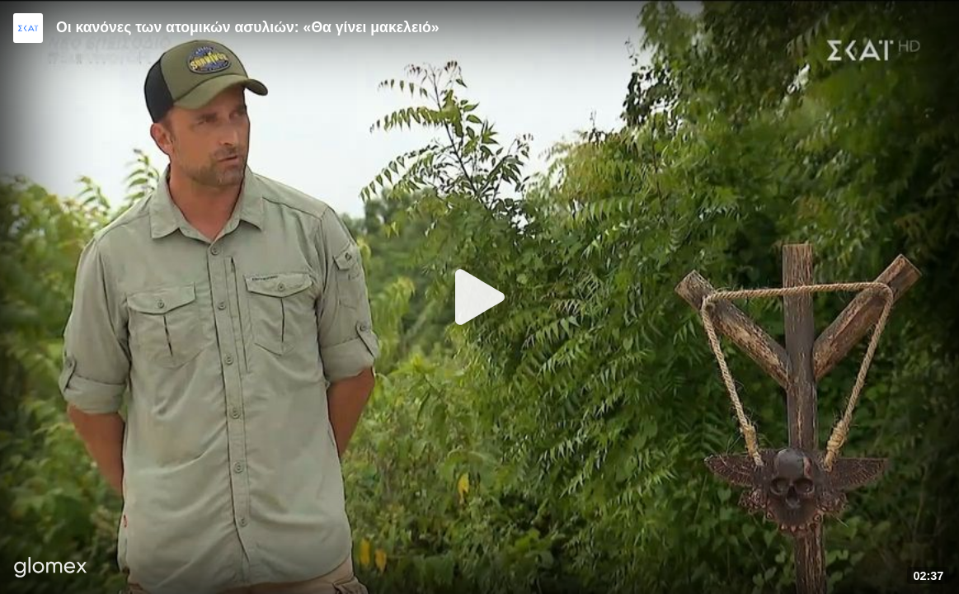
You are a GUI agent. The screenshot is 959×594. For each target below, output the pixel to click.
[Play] (479, 297)
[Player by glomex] (50, 569)
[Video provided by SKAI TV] (28, 28)
